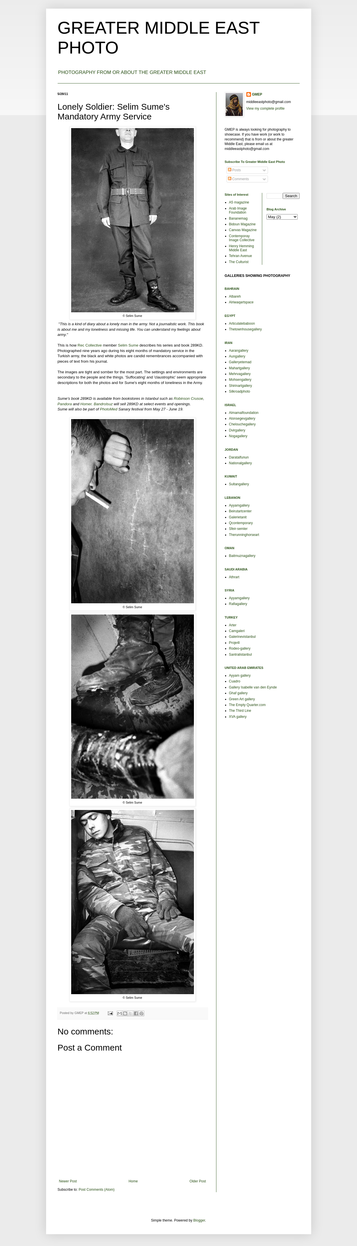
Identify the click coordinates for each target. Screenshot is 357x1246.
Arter (233, 625)
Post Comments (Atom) (97, 1190)
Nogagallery (238, 436)
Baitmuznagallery (242, 556)
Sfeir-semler (238, 529)
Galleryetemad (240, 362)
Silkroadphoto (239, 391)
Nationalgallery (240, 463)
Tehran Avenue (240, 256)
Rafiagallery (238, 604)
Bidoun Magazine (242, 224)
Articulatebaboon (242, 324)
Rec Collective (90, 345)
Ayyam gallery (240, 676)
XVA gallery (238, 717)
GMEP (257, 94)
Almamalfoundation (244, 413)
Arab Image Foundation (238, 210)
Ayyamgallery (239, 505)
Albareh (235, 296)
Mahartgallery (239, 368)
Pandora (65, 404)
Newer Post (68, 1181)
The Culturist (239, 262)
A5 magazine (239, 202)
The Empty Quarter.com (247, 705)
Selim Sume (128, 345)
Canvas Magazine (243, 230)
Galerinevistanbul (242, 637)
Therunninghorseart (244, 535)
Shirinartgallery (240, 386)
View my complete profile (265, 108)
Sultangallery (239, 484)
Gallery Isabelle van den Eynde (253, 687)
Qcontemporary (241, 523)
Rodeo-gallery (240, 648)
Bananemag (238, 218)
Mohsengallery (240, 380)
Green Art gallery (242, 699)
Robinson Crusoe (188, 398)
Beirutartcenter (240, 511)
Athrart (234, 577)
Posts (234, 170)
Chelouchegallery (242, 424)
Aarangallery (238, 351)
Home (133, 1181)
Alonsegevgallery (242, 418)
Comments (238, 179)
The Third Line (240, 711)
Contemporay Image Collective (242, 238)
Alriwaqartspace (241, 302)
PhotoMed (108, 409)
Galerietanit (238, 517)
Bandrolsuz (103, 404)
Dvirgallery (237, 430)
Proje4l (234, 643)
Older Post (198, 1181)
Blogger (199, 1220)
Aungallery (237, 356)
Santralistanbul (240, 655)
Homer (86, 404)
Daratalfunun (239, 457)
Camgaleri (237, 631)
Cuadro (234, 681)
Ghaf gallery (238, 693)
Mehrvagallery (240, 374)
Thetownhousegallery (245, 329)
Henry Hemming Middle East (241, 248)
